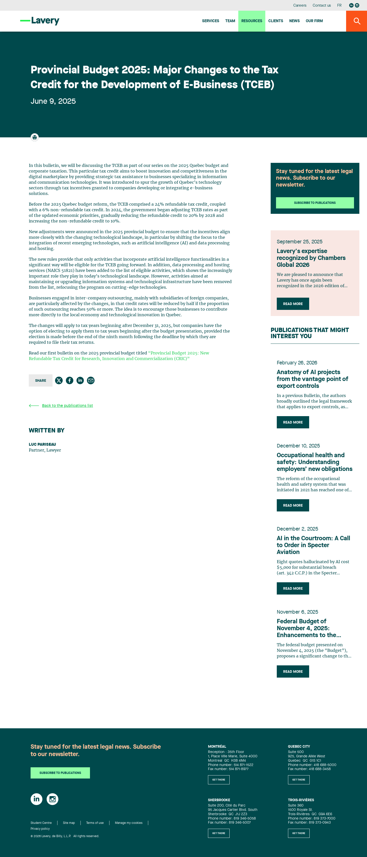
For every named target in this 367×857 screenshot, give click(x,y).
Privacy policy (40, 828)
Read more (293, 304)
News (294, 21)
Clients (275, 21)
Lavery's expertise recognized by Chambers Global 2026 (311, 258)
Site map (69, 823)
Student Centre (41, 823)
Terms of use (95, 823)
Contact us (322, 6)
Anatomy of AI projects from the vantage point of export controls (312, 379)
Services (210, 21)
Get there (218, 780)
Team (230, 21)
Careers (300, 6)
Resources (251, 21)
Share (40, 381)
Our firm (314, 21)
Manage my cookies (128, 823)
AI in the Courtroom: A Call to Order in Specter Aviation (313, 546)
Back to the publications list (61, 406)
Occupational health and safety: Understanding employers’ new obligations (314, 462)
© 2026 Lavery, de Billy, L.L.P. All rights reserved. (65, 836)
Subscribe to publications (315, 203)
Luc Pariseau (42, 445)
